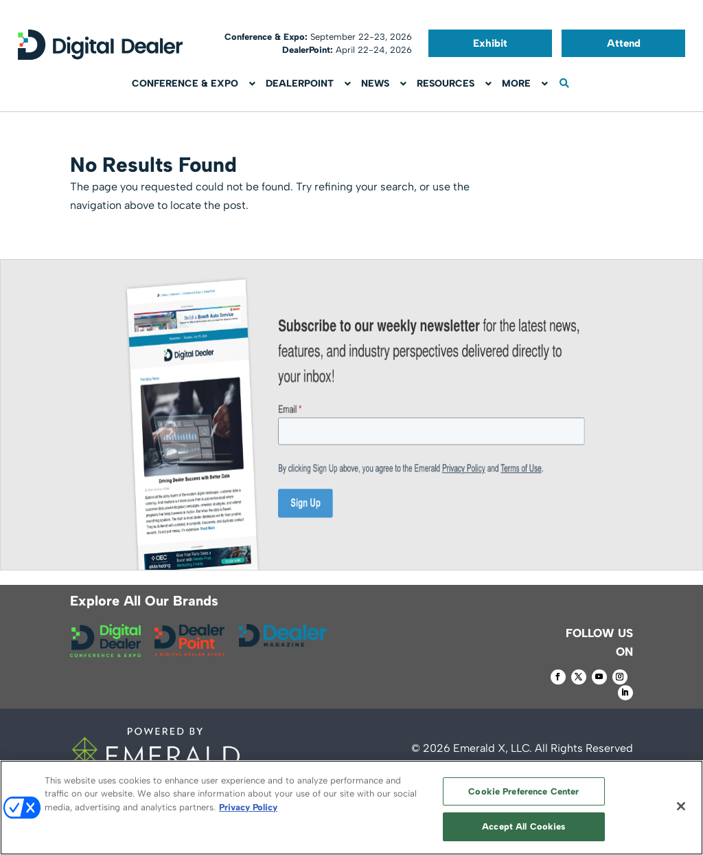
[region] (351, 807)
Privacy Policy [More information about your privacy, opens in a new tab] (248, 807)
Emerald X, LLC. (492, 748)
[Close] (681, 806)
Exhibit (490, 43)
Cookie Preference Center (523, 791)
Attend (624, 43)
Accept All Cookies (523, 826)
